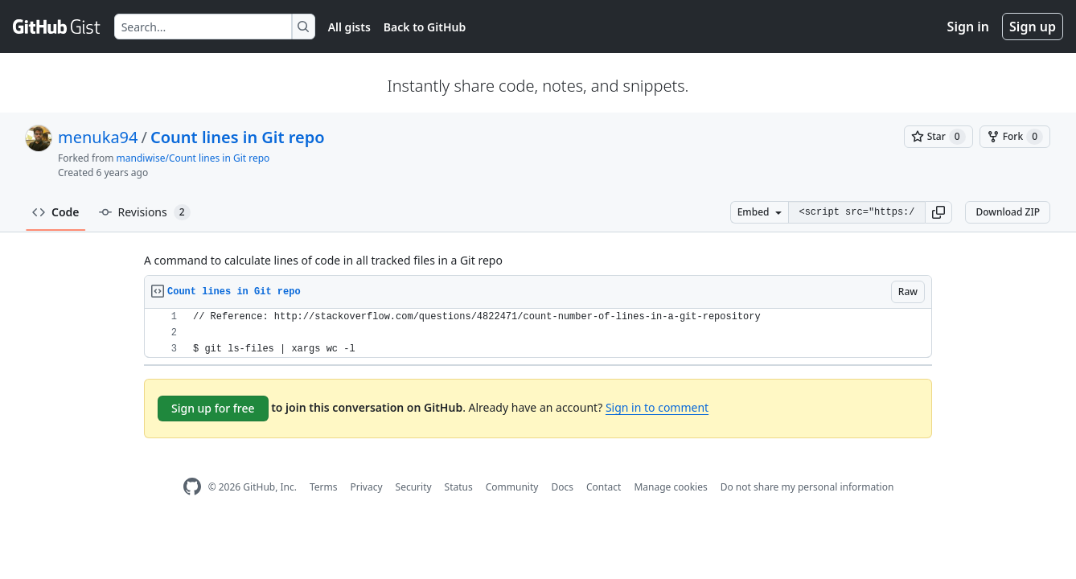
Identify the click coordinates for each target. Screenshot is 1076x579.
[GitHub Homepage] (192, 487)
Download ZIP (1007, 212)
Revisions (145, 212)
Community (512, 487)
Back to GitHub (425, 27)
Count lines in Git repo (237, 137)
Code (56, 212)
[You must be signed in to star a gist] (938, 136)
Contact (603, 487)
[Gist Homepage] (57, 26)
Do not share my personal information (807, 487)
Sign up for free (213, 408)
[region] (538, 333)
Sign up (1032, 26)
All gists (349, 27)
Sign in (968, 26)
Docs (562, 487)
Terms (324, 487)
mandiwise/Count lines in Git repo (193, 158)
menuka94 (98, 137)
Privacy (367, 487)
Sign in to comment (657, 407)
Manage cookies (670, 487)
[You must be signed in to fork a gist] (1014, 136)
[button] (938, 212)
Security (414, 487)
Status (459, 487)
